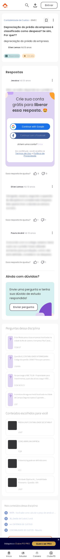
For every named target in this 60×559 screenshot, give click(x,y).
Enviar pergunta (23, 307)
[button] (30, 126)
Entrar (49, 5)
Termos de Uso (23, 153)
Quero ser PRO (44, 543)
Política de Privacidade (34, 154)
